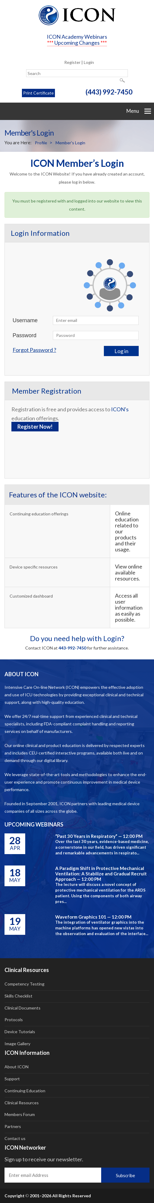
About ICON (17, 1066)
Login (89, 62)
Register (72, 62)
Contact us (15, 1138)
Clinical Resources (22, 1102)
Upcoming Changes (77, 42)
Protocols (14, 1019)
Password (24, 335)
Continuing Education (25, 1090)
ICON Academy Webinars (77, 36)
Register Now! (35, 426)
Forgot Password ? (34, 349)
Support (12, 1078)
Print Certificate (38, 92)
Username (25, 320)
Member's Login (70, 142)
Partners (13, 1126)
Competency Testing (24, 983)
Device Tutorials (20, 1031)
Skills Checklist (18, 995)
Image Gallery (17, 1043)
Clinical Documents (23, 1007)
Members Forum (20, 1114)
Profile (41, 142)
